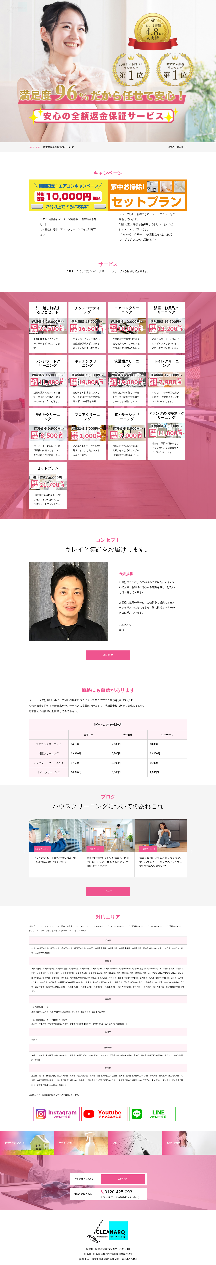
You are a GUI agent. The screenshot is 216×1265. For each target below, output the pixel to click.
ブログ (108, 891)
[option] (108, 71)
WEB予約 (123, 1179)
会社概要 (108, 655)
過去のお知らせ (175, 147)
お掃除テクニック (42, 849)
